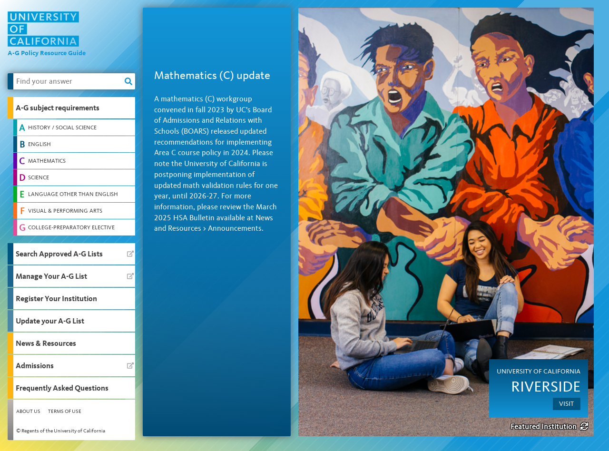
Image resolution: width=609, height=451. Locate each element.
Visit (566, 404)
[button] (71, 107)
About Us (28, 411)
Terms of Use (64, 411)
